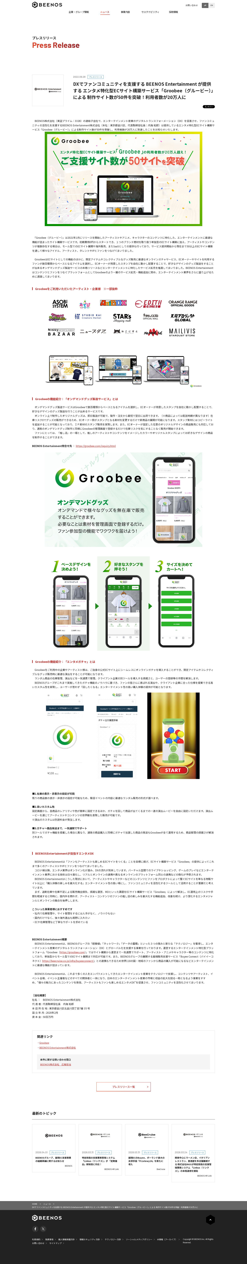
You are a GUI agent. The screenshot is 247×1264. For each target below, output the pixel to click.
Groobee (44, 1042)
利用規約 (36, 1239)
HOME (34, 1203)
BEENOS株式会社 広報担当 (55, 1064)
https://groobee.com (72, 952)
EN (211, 5)
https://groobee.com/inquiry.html (96, 446)
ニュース (47, 1203)
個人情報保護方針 (66, 1239)
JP (205, 5)
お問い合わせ (192, 5)
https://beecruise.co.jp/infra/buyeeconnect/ (68, 961)
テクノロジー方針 (113, 1239)
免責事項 (49, 1239)
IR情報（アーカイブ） (167, 1239)
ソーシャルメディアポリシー (139, 1239)
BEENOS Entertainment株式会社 (57, 1047)
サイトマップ (55, 1243)
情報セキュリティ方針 (90, 1239)
